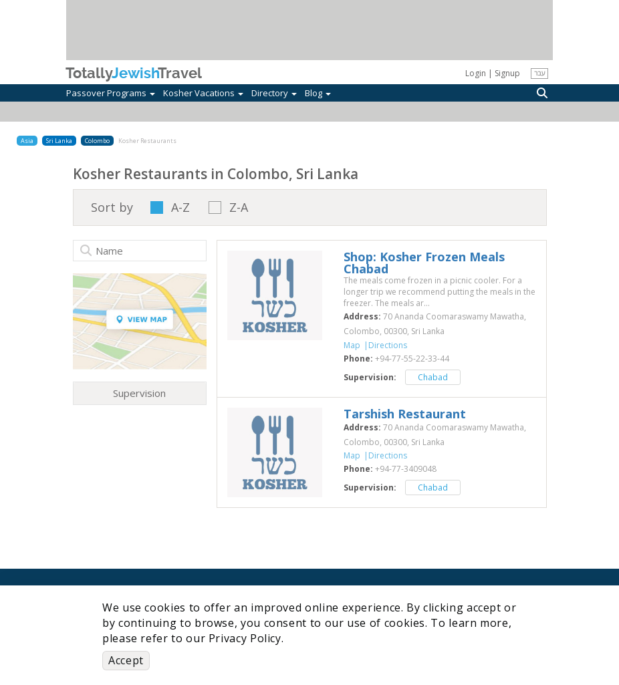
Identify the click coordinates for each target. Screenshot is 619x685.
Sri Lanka (59, 140)
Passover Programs (110, 93)
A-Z (180, 207)
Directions (387, 345)
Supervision (139, 393)
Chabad (433, 377)
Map (352, 345)
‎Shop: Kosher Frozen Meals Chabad (424, 263)
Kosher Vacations (203, 93)
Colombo (97, 140)
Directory (274, 93)
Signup (507, 73)
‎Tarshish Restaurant (405, 414)
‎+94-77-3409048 (406, 468)
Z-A (238, 207)
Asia (27, 140)
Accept (126, 660)
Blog (318, 93)
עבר (539, 73)
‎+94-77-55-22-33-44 (412, 358)
